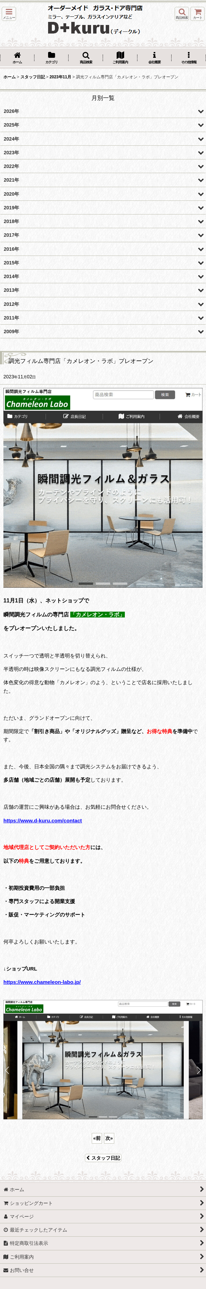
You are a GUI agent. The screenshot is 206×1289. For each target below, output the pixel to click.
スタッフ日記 (103, 1158)
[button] (9, 14)
